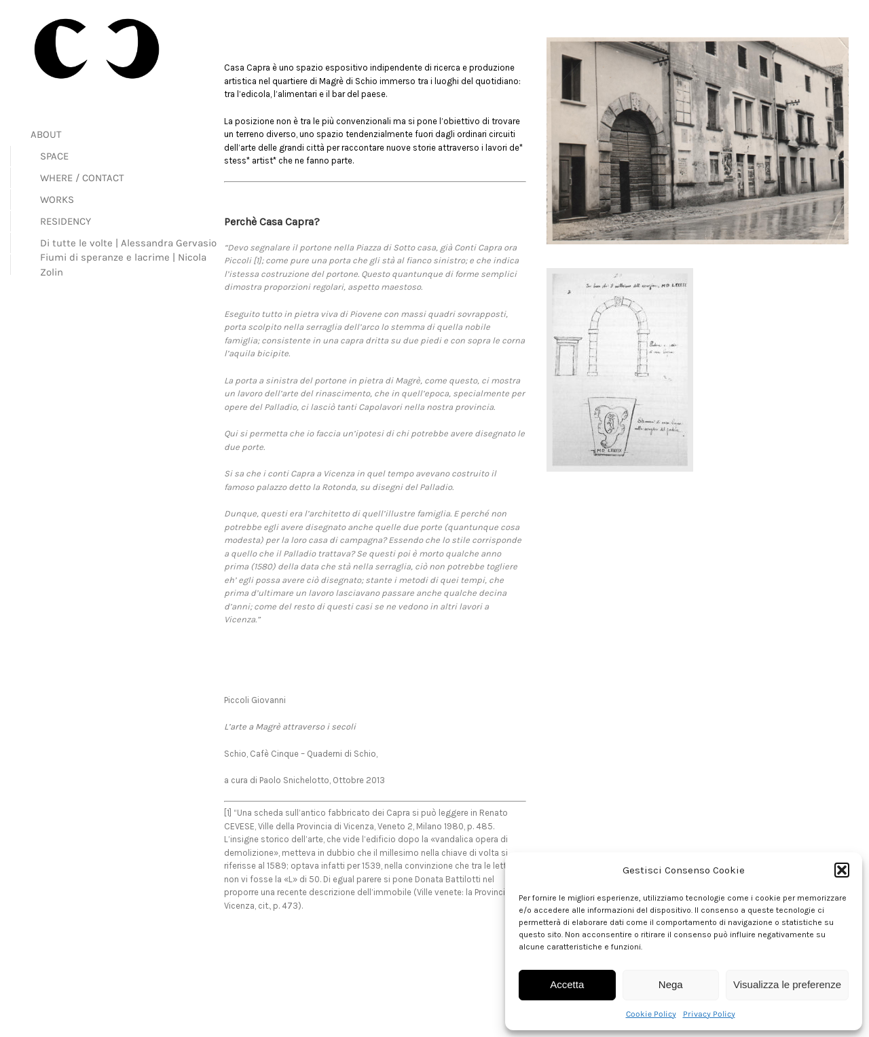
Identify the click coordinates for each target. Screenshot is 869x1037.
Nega (671, 984)
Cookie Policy (651, 1014)
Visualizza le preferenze (787, 984)
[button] (842, 870)
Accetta (567, 984)
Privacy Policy (709, 1014)
